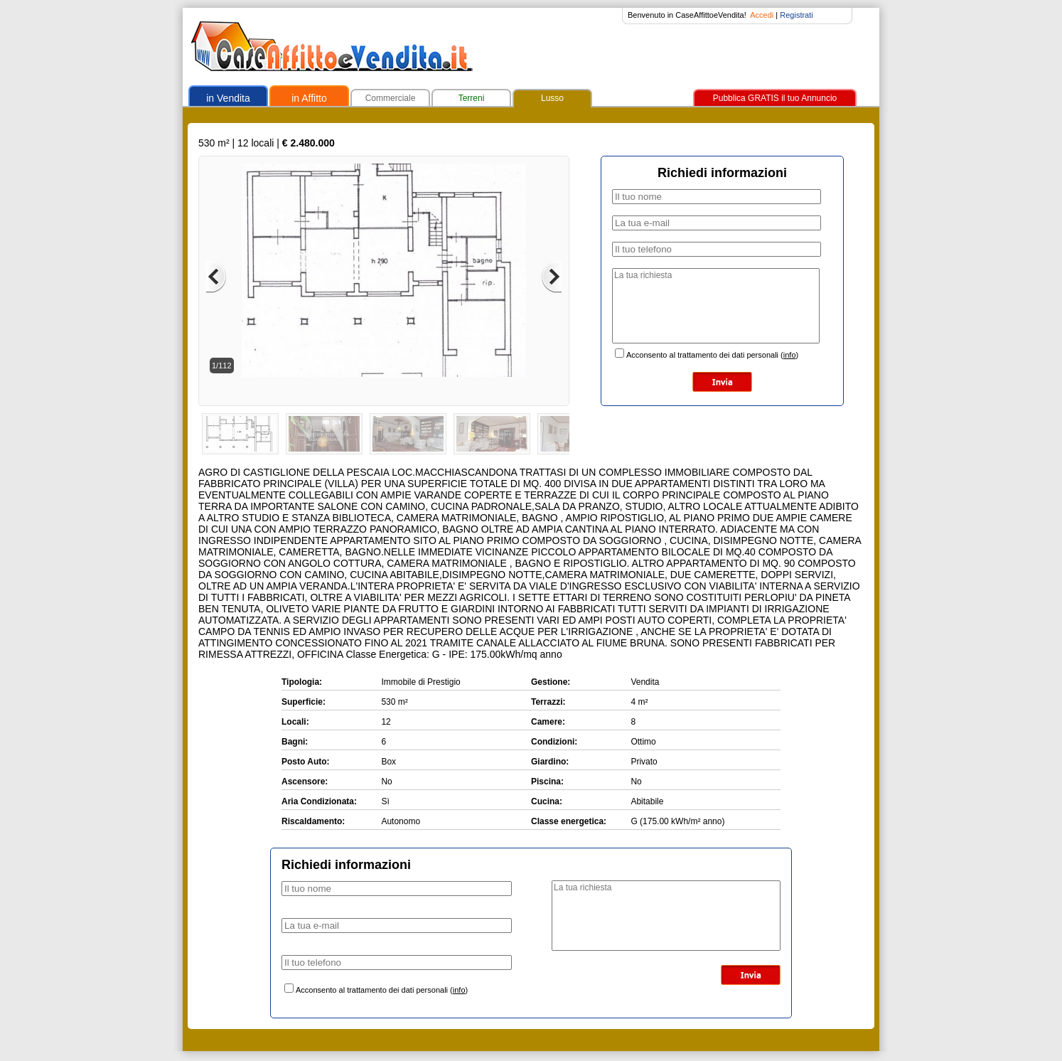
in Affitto (309, 98)
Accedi (761, 15)
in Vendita (228, 98)
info (789, 355)
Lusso (552, 98)
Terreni (471, 98)
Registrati (796, 15)
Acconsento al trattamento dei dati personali (696, 355)
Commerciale (390, 98)
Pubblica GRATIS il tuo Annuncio (775, 98)
